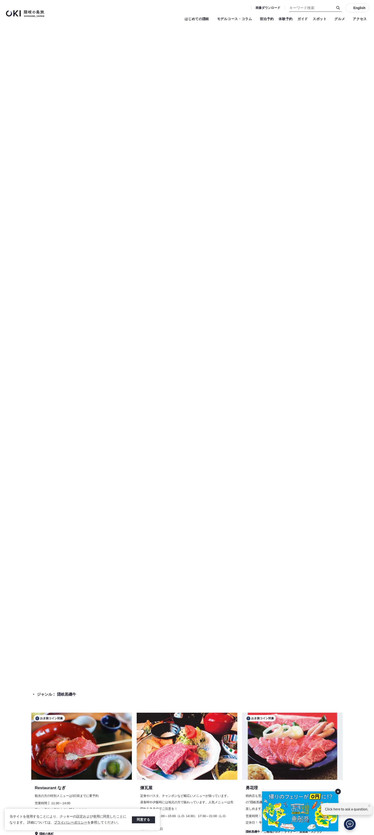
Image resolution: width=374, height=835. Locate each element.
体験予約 (286, 19)
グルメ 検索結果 (343, 654)
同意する (143, 819)
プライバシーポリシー (70, 822)
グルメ (341, 19)
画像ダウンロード (267, 8)
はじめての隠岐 (198, 19)
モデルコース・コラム (236, 19)
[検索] (338, 7)
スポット (321, 19)
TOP (321, 654)
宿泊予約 (267, 19)
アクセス (360, 19)
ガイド (302, 19)
